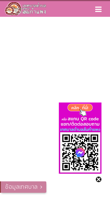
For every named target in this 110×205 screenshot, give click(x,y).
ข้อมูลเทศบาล (21, 187)
